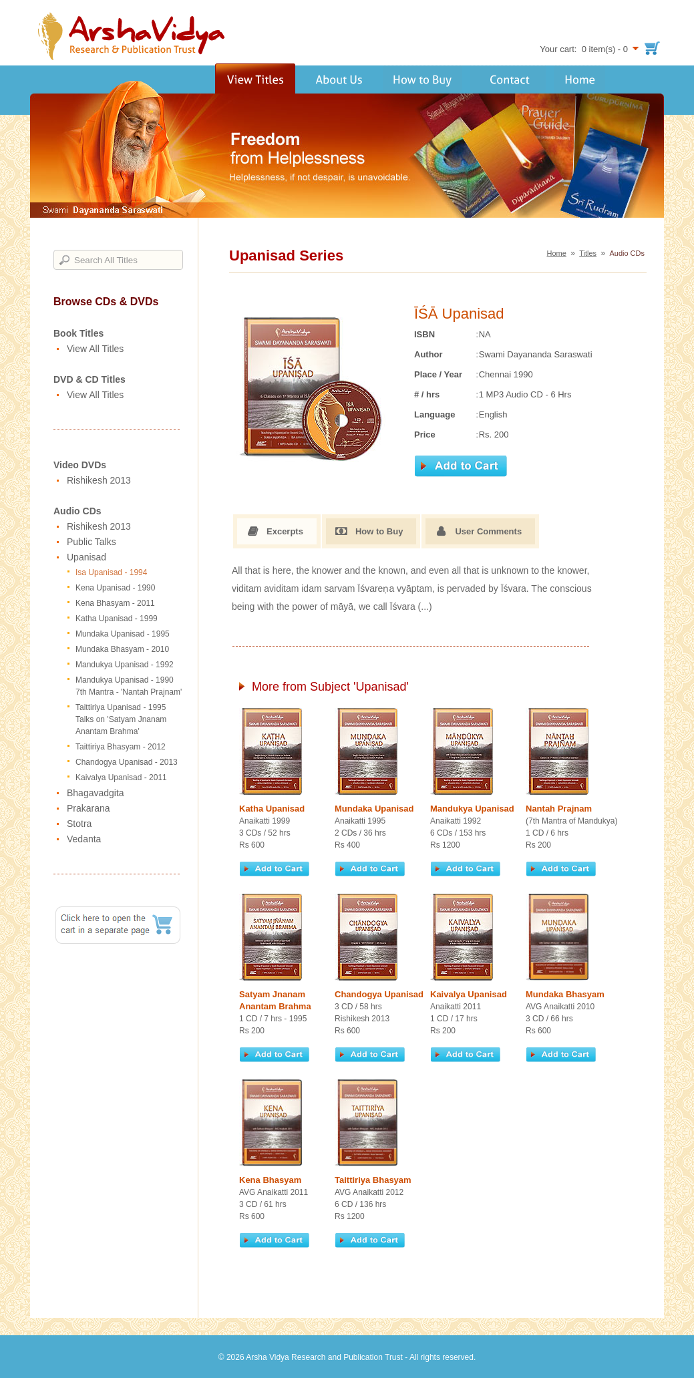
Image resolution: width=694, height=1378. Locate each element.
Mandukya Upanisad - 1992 (124, 664)
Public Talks (91, 541)
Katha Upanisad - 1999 (116, 618)
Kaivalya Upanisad (468, 994)
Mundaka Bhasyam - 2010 (122, 649)
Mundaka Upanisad (374, 809)
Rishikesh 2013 (99, 480)
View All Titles (95, 348)
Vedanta (84, 839)
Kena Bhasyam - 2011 (115, 603)
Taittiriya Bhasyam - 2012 (120, 746)
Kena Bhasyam (270, 1180)
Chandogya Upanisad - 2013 (126, 762)
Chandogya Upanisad (379, 994)
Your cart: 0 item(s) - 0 (584, 49)
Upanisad (86, 557)
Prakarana (88, 808)
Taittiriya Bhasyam (373, 1180)
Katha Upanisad (272, 809)
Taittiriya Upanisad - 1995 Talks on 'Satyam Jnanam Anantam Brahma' (120, 719)
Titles (587, 253)
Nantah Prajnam (559, 809)
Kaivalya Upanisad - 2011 (121, 777)
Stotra (79, 823)
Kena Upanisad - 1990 (115, 587)
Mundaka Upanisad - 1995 (122, 634)
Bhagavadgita (95, 793)
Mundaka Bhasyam (565, 994)
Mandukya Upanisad (472, 809)
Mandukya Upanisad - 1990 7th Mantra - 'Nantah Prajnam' (128, 686)
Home (556, 253)
